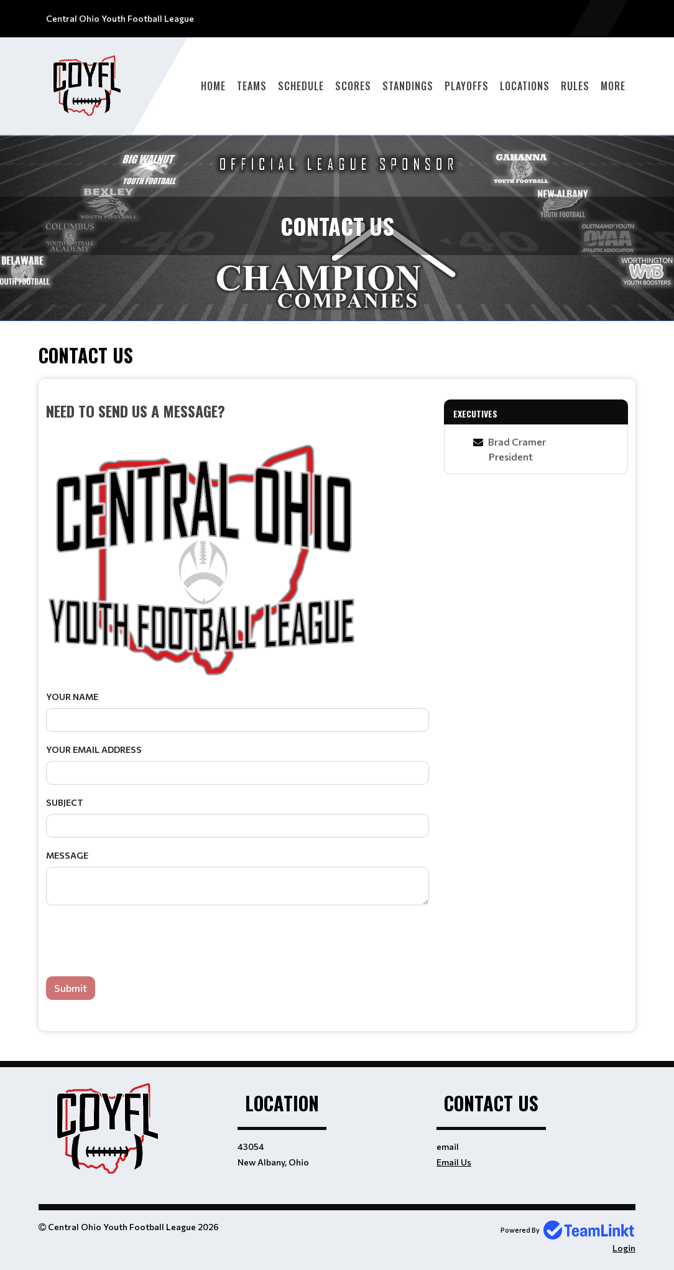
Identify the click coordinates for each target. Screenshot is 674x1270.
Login (623, 1248)
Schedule (301, 85)
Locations (525, 85)
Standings (407, 85)
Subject (64, 802)
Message (67, 855)
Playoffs (467, 85)
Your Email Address (94, 749)
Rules (575, 85)
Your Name (72, 696)
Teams (252, 85)
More (613, 85)
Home (213, 85)
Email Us (453, 1162)
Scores (353, 85)
